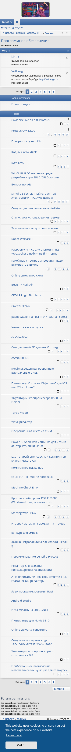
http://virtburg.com (49, 79)
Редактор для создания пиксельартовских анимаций (31, 567)
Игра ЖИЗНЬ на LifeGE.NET (29, 610)
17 (55, 135)
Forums (18, 23)
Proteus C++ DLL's (23, 130)
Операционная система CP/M (31, 431)
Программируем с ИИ (26, 141)
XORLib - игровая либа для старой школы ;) (39, 544)
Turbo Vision (19, 412)
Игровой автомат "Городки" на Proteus (38, 523)
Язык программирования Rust (32, 591)
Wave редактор (21, 422)
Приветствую (20, 104)
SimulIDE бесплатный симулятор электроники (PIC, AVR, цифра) (33, 195)
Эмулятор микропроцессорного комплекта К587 (33, 653)
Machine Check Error (25, 487)
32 (59, 202)
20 (67, 135)
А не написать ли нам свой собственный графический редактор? (39, 579)
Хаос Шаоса (19, 336)
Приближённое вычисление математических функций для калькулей (39, 668)
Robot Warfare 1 (22, 239)
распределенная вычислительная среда (39, 316)
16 (55, 517)
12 (63, 269)
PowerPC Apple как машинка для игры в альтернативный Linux (38, 444)
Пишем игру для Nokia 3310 (30, 620)
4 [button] (40, 91)
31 (55, 202)
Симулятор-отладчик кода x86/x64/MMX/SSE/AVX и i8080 (31, 642)
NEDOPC (7, 22)
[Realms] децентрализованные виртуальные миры (32, 370)
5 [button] (45, 91)
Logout (6, 27)
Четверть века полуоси (27, 327)
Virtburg (17, 71)
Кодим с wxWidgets (24, 152)
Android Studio (21, 600)
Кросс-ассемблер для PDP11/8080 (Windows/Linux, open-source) (34, 500)
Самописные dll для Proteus (30, 120)
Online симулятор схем (27, 275)
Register (19, 27)
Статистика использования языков (35, 217)
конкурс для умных (24, 532)
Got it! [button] (21, 745)
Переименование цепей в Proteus (35, 556)
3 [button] (36, 91)
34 (67, 202)
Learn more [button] (14, 735)
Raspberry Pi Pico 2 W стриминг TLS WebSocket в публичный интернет (35, 251)
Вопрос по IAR (21, 184)
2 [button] (32, 91)
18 (59, 135)
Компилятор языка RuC (27, 467)
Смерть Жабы (20, 306)
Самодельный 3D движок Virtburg (34, 347)
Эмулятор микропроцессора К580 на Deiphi (36, 400)
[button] (53, 91)
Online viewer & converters (29, 629)
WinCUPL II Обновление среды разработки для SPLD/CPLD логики (35, 175)
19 (63, 135)
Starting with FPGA (23, 513)
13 (67, 269)
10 (55, 269)
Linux (15, 57)
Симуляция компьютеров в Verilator (36, 208)
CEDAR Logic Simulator (26, 295)
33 (63, 202)
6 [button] (49, 91)
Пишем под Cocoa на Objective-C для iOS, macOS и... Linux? (39, 385)
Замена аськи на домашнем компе (35, 228)
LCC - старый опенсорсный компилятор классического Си (38, 458)
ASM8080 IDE (20, 358)
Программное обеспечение (25, 40)
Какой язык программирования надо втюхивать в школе (37, 262)
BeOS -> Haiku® (22, 284)
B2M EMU (17, 162)
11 (59, 269)
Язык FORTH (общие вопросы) (32, 477)
